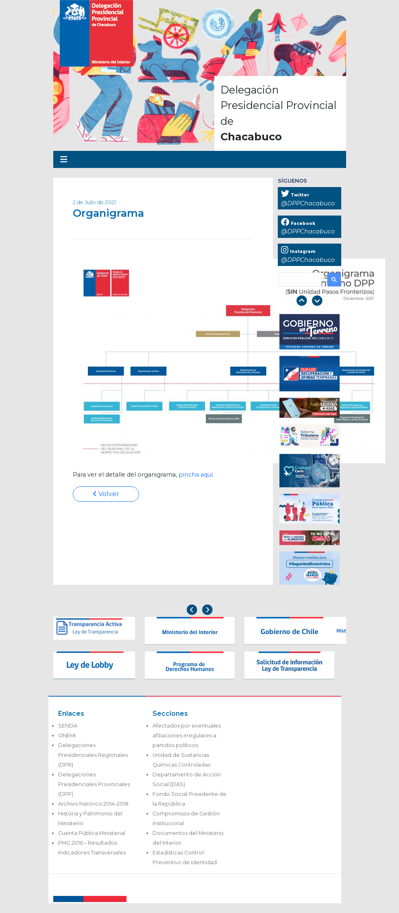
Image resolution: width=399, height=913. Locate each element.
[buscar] (299, 280)
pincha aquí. (196, 474)
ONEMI (67, 735)
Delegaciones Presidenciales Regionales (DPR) (93, 755)
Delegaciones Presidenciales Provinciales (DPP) (94, 784)
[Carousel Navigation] (309, 301)
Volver (106, 494)
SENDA (67, 726)
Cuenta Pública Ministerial (91, 833)
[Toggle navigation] (63, 159)
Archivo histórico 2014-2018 (93, 804)
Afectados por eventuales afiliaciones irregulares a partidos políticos (187, 735)
